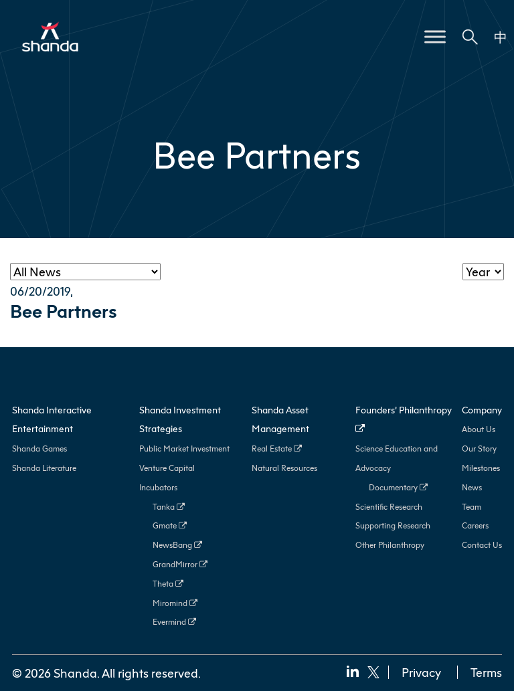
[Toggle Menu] (435, 36)
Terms (486, 672)
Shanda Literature (44, 468)
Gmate (170, 525)
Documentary (398, 487)
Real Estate (277, 448)
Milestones (481, 468)
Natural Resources (284, 468)
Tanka (169, 507)
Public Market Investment (184, 448)
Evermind (174, 622)
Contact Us (482, 545)
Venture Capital (167, 468)
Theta (168, 584)
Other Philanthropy (389, 545)
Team (471, 507)
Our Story (479, 448)
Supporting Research (392, 525)
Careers (475, 525)
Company (482, 409)
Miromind (175, 603)
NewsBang (177, 545)
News (472, 487)
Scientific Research (388, 507)
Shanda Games (39, 448)
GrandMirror (180, 564)
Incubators (158, 487)
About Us (478, 429)
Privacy (421, 672)
